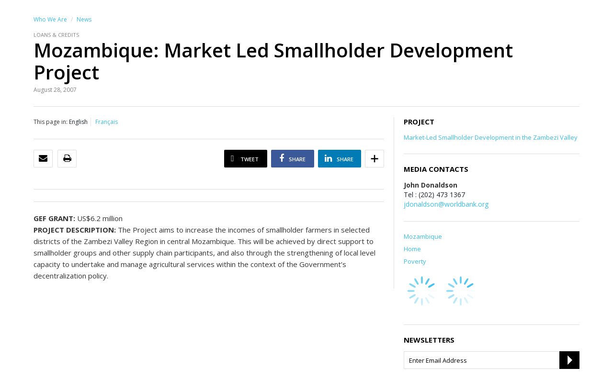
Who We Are (50, 19)
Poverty (415, 261)
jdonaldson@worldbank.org (446, 204)
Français (106, 122)
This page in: (51, 122)
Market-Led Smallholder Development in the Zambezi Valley (491, 137)
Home (412, 249)
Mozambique (423, 236)
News (84, 19)
